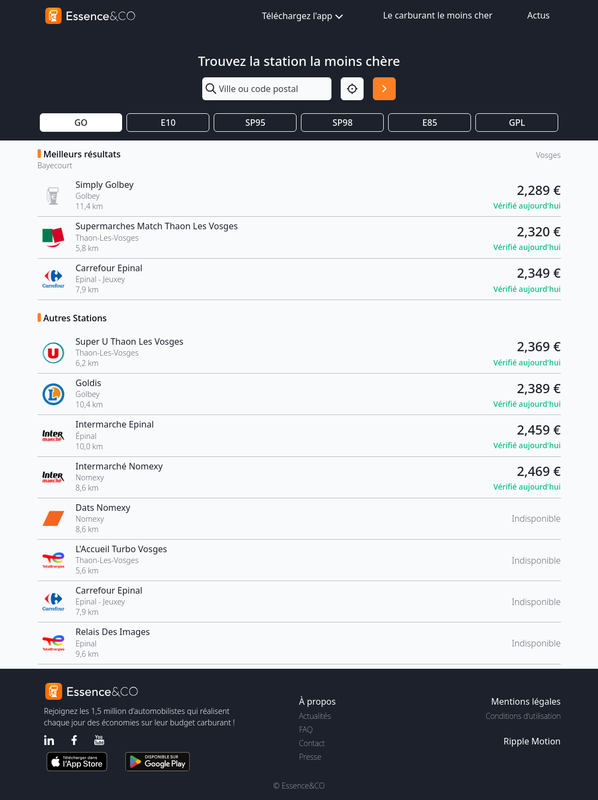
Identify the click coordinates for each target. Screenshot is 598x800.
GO (80, 123)
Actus (538, 15)
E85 (429, 123)
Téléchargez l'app (304, 16)
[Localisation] (352, 88)
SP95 (255, 123)
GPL (517, 123)
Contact (312, 743)
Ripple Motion (532, 741)
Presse (310, 757)
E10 (168, 123)
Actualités (315, 716)
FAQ (306, 729)
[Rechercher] (384, 88)
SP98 (343, 123)
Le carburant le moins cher (438, 15)
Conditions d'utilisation (523, 716)
